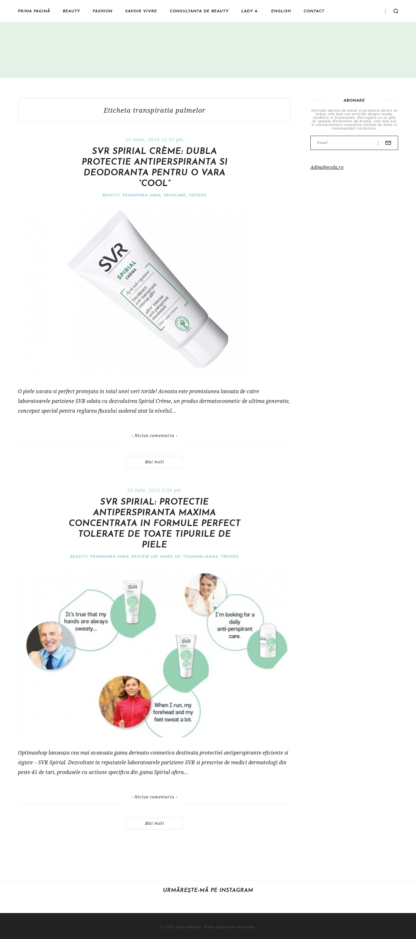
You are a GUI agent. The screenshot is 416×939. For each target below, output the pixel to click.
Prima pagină (34, 11)
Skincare (174, 195)
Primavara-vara (141, 195)
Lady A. (249, 11)
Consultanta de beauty (199, 11)
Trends (197, 195)
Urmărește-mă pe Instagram (208, 890)
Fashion (102, 11)
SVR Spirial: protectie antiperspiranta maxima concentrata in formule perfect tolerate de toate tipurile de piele (154, 524)
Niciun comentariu (154, 436)
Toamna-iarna (200, 557)
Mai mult (154, 462)
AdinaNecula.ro (327, 167)
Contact (314, 11)
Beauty (71, 11)
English (281, 11)
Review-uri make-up (155, 557)
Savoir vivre (141, 11)
